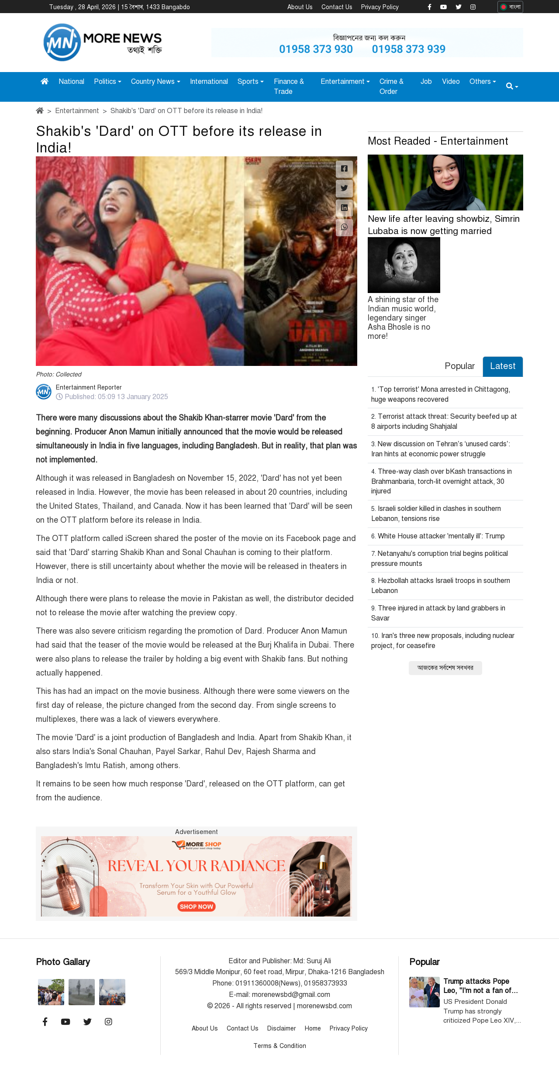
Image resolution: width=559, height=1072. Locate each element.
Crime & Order (392, 86)
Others (480, 81)
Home (313, 1028)
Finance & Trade (289, 86)
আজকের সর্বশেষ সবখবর (445, 667)
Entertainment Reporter (89, 387)
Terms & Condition (279, 1045)
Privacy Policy (380, 7)
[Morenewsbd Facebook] (429, 7)
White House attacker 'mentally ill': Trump (441, 535)
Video (451, 81)
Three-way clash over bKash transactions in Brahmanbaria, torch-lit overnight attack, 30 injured (441, 481)
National (71, 81)
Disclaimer (281, 1028)
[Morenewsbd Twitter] (458, 7)
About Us (300, 7)
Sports (248, 81)
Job (426, 81)
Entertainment (343, 81)
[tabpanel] (445, 528)
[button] (512, 86)
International (209, 81)
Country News (153, 81)
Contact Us (336, 7)
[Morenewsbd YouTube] (443, 7)
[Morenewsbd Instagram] (473, 7)
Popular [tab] (460, 365)
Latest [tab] (503, 365)
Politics (105, 81)
